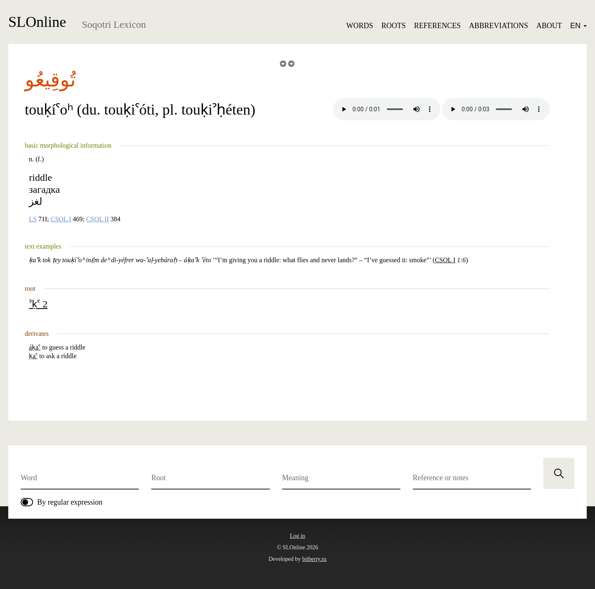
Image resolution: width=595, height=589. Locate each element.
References (437, 25)
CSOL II (97, 219)
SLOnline (37, 21)
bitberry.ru (314, 559)
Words (359, 25)
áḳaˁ (34, 347)
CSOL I (60, 219)
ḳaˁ (33, 355)
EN (578, 25)
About (549, 25)
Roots (393, 25)
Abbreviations (498, 25)
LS (33, 219)
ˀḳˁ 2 (38, 304)
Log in (297, 536)
